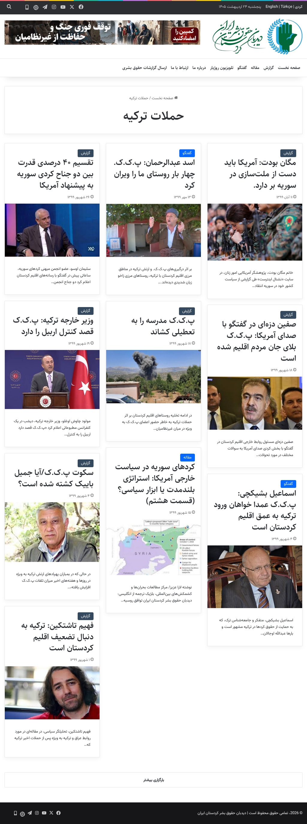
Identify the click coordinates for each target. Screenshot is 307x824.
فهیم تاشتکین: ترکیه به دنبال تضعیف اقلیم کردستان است (57, 637)
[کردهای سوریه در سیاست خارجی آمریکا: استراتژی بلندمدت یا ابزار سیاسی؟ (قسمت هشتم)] (153, 547)
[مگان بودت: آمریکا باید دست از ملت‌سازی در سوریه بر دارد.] (254, 232)
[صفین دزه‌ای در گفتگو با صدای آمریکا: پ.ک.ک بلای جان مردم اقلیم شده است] (254, 403)
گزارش (269, 67)
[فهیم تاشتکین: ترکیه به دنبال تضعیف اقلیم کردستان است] (52, 692)
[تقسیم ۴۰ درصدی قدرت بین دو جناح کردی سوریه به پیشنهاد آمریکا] (52, 230)
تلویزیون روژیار (221, 67)
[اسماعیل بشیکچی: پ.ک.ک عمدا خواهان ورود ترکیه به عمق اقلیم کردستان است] (254, 576)
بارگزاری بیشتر (153, 780)
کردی (299, 7)
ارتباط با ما (179, 67)
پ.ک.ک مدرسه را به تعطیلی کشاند (163, 326)
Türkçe (286, 7)
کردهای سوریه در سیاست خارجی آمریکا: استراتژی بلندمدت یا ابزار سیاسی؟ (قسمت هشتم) (155, 484)
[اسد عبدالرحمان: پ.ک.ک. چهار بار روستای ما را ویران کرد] (153, 230)
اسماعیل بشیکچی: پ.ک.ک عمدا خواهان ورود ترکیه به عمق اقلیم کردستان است (255, 510)
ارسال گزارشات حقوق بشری (144, 67)
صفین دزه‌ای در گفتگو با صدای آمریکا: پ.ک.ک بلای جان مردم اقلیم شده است (256, 341)
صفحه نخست (289, 67)
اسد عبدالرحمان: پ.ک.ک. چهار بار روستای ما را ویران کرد (154, 174)
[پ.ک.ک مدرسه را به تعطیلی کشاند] (153, 376)
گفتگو (242, 67)
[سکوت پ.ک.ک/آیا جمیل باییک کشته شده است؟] (52, 532)
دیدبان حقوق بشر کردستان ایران (222, 813)
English (272, 7)
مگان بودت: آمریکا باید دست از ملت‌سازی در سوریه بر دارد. (260, 174)
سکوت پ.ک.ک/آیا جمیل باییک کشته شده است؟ (54, 478)
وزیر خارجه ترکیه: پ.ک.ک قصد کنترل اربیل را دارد (53, 326)
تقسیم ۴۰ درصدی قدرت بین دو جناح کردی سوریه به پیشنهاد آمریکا (55, 174)
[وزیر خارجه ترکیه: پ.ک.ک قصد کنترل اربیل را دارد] (52, 379)
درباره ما (199, 67)
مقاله (255, 67)
